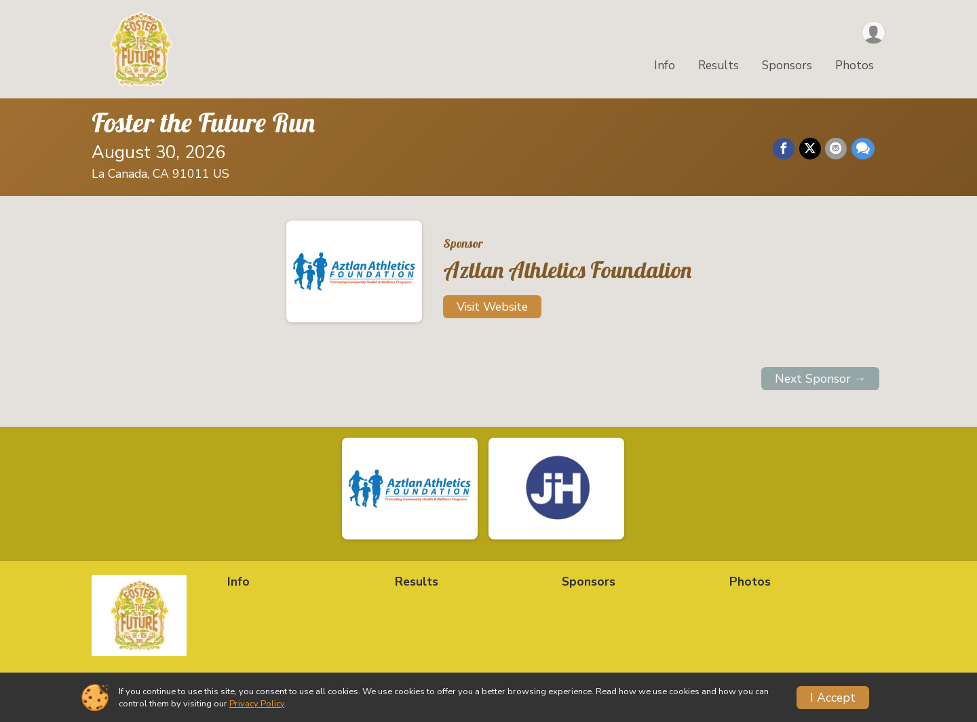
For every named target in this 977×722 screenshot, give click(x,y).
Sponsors (787, 67)
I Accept (833, 697)
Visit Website (492, 307)
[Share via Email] (836, 149)
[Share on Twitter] (811, 149)
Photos (854, 67)
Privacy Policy (256, 704)
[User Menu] (872, 32)
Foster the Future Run (203, 122)
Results (718, 67)
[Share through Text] (863, 149)
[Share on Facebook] (785, 149)
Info (664, 67)
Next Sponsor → (820, 378)
